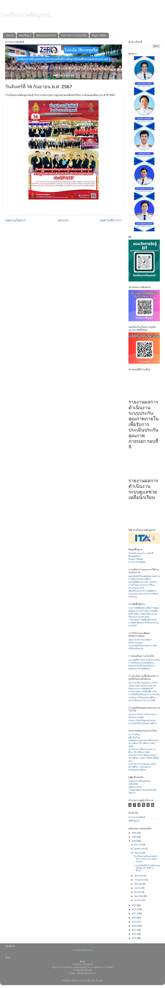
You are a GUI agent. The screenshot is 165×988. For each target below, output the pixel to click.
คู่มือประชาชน (135, 787)
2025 (134, 837)
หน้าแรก (10, 35)
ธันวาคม (138, 844)
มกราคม (138, 900)
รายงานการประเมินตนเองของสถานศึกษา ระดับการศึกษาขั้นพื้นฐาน (143, 758)
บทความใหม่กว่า (15, 220)
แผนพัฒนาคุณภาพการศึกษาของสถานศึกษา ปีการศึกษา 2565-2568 (143, 743)
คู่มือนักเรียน (134, 737)
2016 (134, 934)
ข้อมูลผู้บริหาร (134, 556)
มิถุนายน (138, 884)
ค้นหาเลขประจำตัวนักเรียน (74, 35)
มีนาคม (138, 892)
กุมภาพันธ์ (139, 896)
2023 (134, 905)
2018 (134, 926)
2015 (134, 938)
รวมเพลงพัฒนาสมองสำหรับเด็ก (142, 790)
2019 (134, 922)
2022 (134, 909)
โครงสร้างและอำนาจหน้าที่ (140, 553)
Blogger (99, 980)
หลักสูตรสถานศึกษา (137, 770)
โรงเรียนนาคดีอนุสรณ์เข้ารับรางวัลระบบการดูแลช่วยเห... (146, 859)
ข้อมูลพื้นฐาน (25, 35)
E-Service (132, 597)
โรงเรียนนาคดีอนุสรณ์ (25, 15)
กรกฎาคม (139, 880)
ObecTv (132, 793)
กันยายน (138, 853)
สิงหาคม (138, 876)
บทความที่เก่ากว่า (111, 220)
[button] (14, 61)
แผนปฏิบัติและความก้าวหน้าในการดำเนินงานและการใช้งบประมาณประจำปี (142, 585)
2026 (134, 833)
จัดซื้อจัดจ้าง (134, 821)
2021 (134, 913)
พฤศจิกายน (139, 849)
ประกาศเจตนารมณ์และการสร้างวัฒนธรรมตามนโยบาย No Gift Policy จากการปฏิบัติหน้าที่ (143, 686)
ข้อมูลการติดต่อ (99, 35)
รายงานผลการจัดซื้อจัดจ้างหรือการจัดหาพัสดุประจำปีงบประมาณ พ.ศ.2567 (143, 623)
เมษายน (138, 888)
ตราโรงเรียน (134, 734)
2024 (134, 841)
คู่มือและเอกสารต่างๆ (46, 35)
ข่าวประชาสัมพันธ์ (136, 562)
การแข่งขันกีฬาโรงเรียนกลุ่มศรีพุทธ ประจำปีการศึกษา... (147, 868)
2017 (134, 930)
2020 (134, 918)
